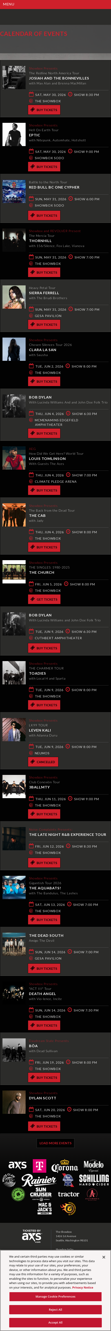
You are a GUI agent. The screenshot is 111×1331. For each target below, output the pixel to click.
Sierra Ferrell (44, 293)
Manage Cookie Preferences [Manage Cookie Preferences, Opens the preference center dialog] (55, 1296)
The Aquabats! (45, 888)
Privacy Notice (82, 1287)
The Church (41, 572)
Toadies (37, 673)
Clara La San (42, 349)
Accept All (56, 1322)
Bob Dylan (40, 397)
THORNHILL (40, 240)
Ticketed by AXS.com (32, 44)
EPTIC (34, 135)
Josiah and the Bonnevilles (59, 78)
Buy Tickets (43, 109)
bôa (33, 1046)
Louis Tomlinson (47, 458)
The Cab (37, 515)
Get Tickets (43, 599)
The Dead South (46, 935)
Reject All (55, 1310)
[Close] (104, 1257)
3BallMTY (39, 787)
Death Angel (42, 993)
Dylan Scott (42, 1098)
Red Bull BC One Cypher (54, 187)
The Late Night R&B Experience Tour (67, 834)
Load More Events (55, 1143)
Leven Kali (40, 730)
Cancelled (42, 761)
